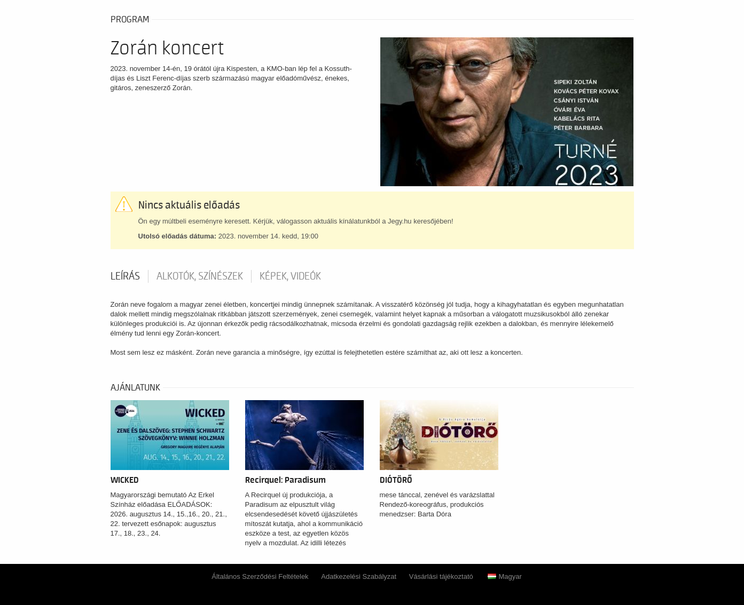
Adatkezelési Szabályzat (358, 576)
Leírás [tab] (125, 276)
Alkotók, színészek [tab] (199, 276)
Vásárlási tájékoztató (441, 576)
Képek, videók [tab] (290, 276)
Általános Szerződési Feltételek (260, 576)
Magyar (504, 576)
